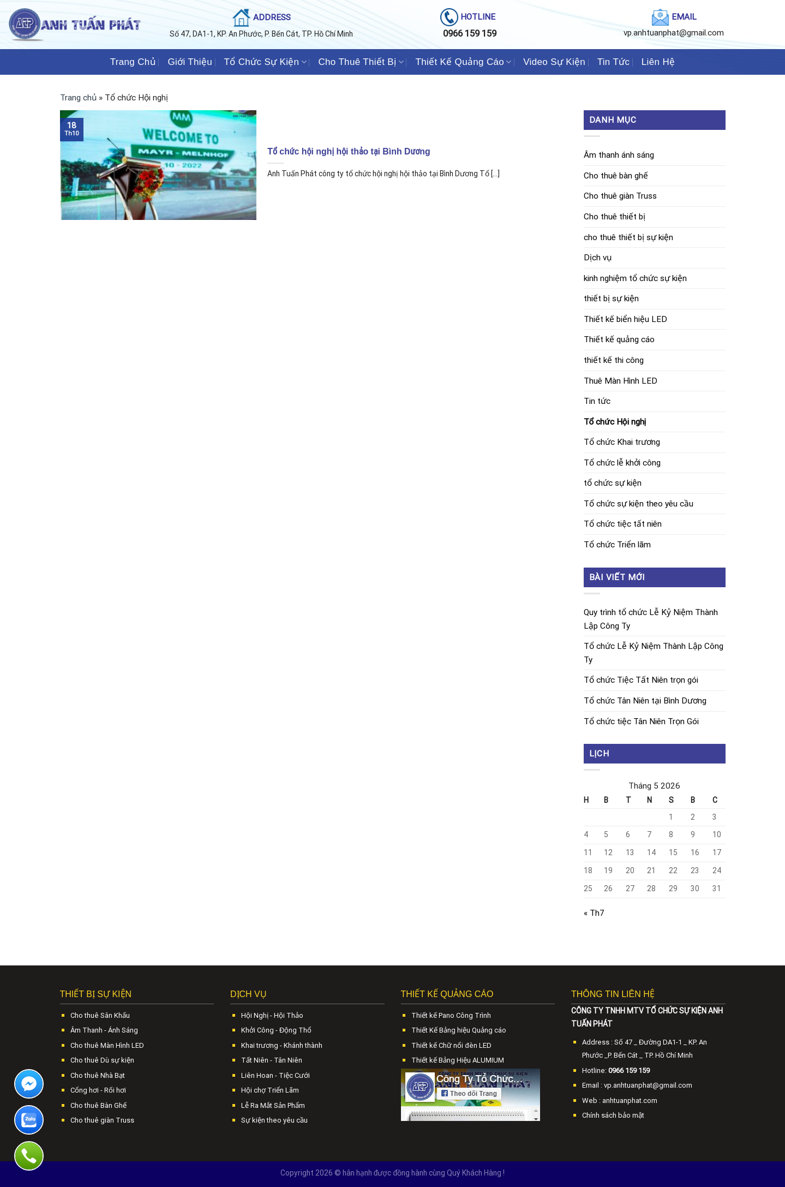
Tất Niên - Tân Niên (271, 1060)
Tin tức (597, 401)
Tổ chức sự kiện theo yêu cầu (638, 504)
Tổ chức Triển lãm (617, 545)
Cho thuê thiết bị (614, 217)
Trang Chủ (133, 61)
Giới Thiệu (189, 61)
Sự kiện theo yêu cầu (274, 1120)
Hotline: (616, 1070)
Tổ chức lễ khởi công (622, 463)
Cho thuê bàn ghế (616, 176)
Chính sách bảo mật (613, 1115)
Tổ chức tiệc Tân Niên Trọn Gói (641, 721)
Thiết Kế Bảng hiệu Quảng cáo (458, 1030)
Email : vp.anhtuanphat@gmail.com (637, 1085)
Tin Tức (613, 61)
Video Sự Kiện (554, 61)
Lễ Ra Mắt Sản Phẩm (273, 1105)
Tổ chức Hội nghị (615, 422)
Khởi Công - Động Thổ (276, 1030)
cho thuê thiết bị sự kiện (628, 237)
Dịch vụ (598, 258)
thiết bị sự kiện (611, 298)
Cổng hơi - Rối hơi (98, 1090)
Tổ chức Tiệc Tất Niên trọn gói (641, 680)
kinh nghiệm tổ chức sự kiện (635, 278)
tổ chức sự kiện (613, 483)
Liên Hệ (658, 61)
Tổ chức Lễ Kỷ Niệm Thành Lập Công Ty (653, 653)
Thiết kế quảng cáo (619, 339)
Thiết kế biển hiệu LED (625, 319)
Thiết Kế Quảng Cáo (463, 61)
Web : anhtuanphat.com (619, 1100)
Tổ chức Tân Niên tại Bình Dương (645, 701)
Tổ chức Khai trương (622, 442)
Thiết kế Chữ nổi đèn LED (451, 1045)
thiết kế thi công (614, 360)
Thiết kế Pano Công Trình (451, 1015)
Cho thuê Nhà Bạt (97, 1075)
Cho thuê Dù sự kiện (102, 1060)
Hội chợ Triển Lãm (270, 1090)
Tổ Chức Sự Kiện (265, 61)
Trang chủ (78, 98)
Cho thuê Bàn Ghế (98, 1105)
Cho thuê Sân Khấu (100, 1015)
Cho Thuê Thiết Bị (360, 61)
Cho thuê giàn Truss (620, 196)
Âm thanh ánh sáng (619, 155)
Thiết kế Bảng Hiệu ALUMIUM (457, 1060)
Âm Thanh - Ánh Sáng (104, 1030)
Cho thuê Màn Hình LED (107, 1045)
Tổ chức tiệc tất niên (623, 524)
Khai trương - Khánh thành (281, 1045)
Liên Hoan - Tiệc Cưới (275, 1075)
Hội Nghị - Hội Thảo (272, 1015)
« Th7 (594, 913)
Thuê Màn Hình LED (620, 381)
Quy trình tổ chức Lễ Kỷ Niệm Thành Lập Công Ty (651, 619)
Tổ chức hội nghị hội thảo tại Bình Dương (348, 151)
